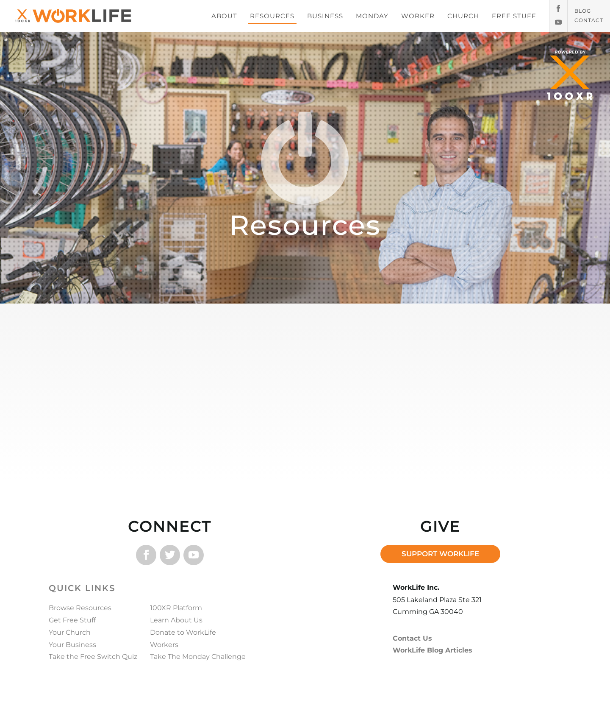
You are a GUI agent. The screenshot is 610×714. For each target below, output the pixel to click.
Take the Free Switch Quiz (93, 657)
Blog (582, 11)
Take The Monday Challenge (198, 657)
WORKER (418, 16)
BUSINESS (325, 16)
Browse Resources (80, 608)
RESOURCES (272, 16)
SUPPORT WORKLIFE (440, 553)
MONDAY (372, 16)
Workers (164, 645)
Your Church (70, 632)
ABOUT (224, 16)
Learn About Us (176, 620)
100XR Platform (176, 608)
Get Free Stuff (72, 620)
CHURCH (463, 16)
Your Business (72, 645)
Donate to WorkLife (183, 632)
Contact (588, 20)
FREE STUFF (514, 16)
